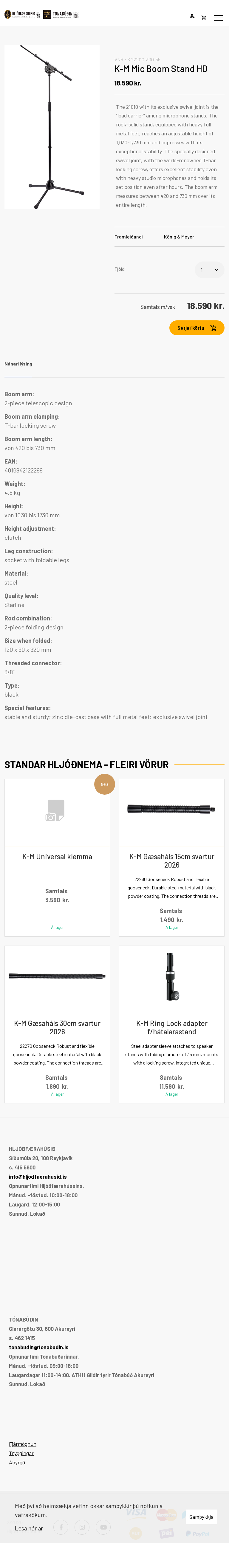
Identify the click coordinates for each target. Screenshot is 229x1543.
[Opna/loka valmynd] (218, 18)
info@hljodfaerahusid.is (38, 1176)
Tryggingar (21, 1453)
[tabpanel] (114, 555)
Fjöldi (120, 269)
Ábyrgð (17, 1462)
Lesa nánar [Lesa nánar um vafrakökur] (29, 1528)
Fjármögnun (22, 1443)
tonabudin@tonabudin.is (39, 1347)
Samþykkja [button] (201, 1517)
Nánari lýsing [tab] (18, 363)
